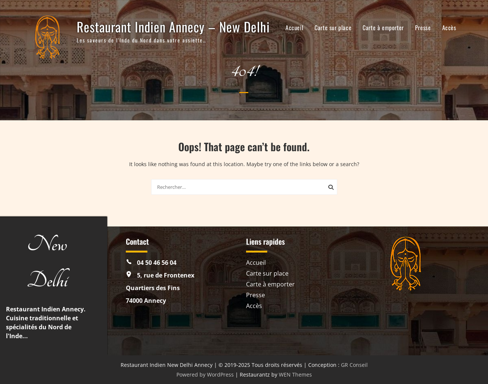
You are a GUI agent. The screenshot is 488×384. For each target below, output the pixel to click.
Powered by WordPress (205, 374)
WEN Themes (295, 374)
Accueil (294, 27)
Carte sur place (333, 27)
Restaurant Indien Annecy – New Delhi (173, 26)
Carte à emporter (383, 27)
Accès (449, 27)
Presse (423, 27)
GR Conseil (354, 364)
